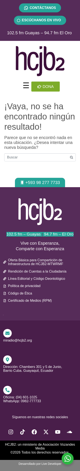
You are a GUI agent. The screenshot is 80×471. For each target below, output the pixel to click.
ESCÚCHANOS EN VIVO (40, 20)
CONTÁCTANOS (43, 8)
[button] (40, 182)
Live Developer (51, 463)
